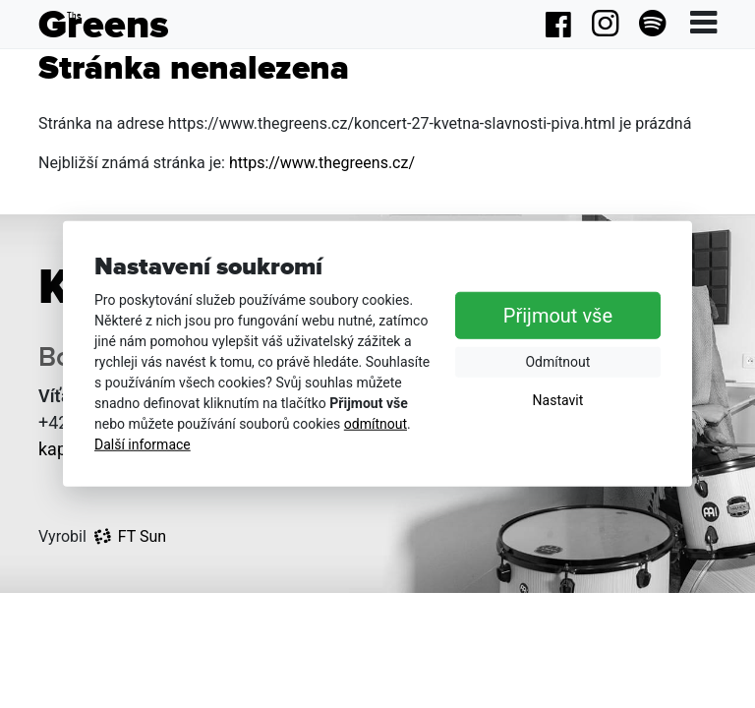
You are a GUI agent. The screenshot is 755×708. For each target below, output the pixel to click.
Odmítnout (557, 362)
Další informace (142, 444)
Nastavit (558, 400)
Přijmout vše (557, 315)
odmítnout (375, 424)
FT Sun (130, 536)
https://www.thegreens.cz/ (322, 162)
